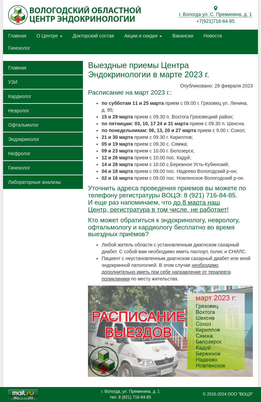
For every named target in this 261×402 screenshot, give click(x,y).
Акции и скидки (143, 35)
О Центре (49, 35)
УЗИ (12, 82)
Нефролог (19, 153)
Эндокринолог (23, 139)
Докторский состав (93, 35)
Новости (213, 35)
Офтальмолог (23, 125)
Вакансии (182, 35)
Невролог (18, 110)
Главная (17, 35)
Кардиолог (19, 96)
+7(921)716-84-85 (215, 21)
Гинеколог (19, 48)
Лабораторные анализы (34, 182)
